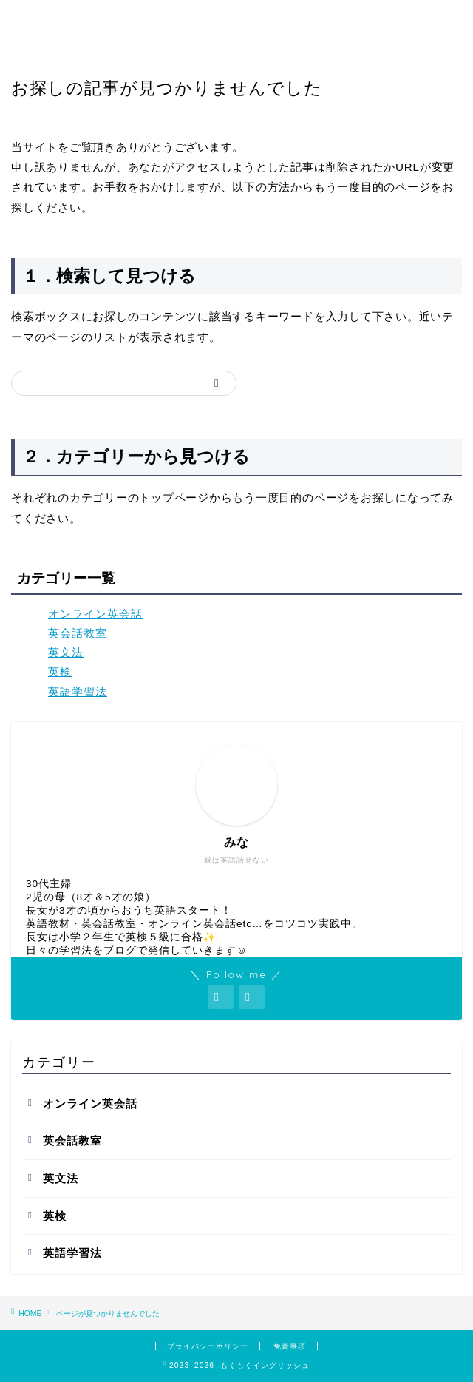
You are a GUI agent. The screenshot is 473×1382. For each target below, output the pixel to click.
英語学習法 (77, 691)
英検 (60, 671)
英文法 (66, 652)
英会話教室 (77, 633)
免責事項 (289, 1346)
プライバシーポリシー (207, 1346)
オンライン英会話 (95, 613)
